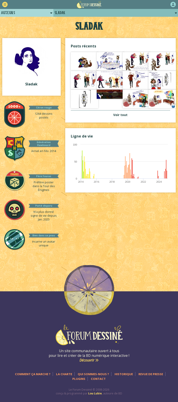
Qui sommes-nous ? (93, 374)
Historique (124, 374)
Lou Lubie (95, 393)
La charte (64, 374)
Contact (98, 379)
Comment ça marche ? (32, 374)
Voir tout (120, 115)
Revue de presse (150, 374)
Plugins (78, 379)
